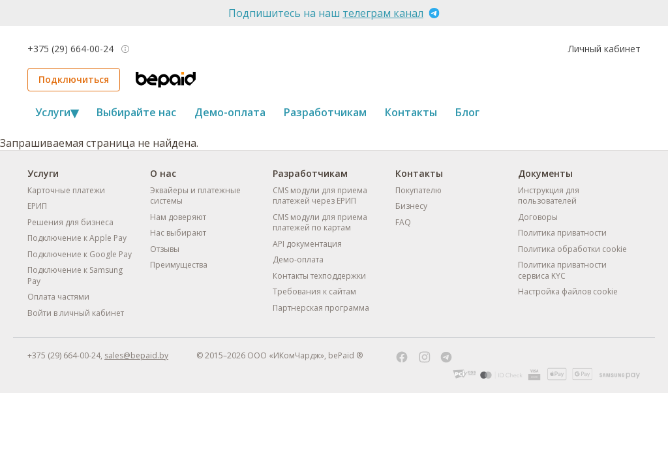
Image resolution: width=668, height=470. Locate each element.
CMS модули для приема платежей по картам (320, 223)
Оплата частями (58, 296)
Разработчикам (325, 112)
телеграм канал (382, 13)
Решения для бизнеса (70, 222)
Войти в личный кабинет (75, 313)
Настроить (334, 424)
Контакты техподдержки (319, 275)
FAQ (403, 222)
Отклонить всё (465, 424)
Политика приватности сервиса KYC (562, 270)
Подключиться (73, 79)
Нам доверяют (178, 217)
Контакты (411, 112)
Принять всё (204, 424)
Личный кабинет (604, 48)
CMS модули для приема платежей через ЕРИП (320, 196)
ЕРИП (37, 206)
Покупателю (418, 190)
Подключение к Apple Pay (77, 237)
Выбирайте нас (136, 112)
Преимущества (178, 264)
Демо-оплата (230, 112)
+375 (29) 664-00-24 (70, 49)
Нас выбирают (178, 232)
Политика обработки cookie (572, 249)
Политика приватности (562, 232)
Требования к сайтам (314, 291)
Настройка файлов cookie (568, 291)
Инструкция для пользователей (548, 196)
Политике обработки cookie (379, 387)
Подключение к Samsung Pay (75, 275)
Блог (467, 112)
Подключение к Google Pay (79, 254)
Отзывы (164, 249)
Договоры (538, 217)
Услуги (56, 112)
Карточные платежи (66, 190)
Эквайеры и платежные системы (195, 196)
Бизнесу (411, 206)
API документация (307, 243)
